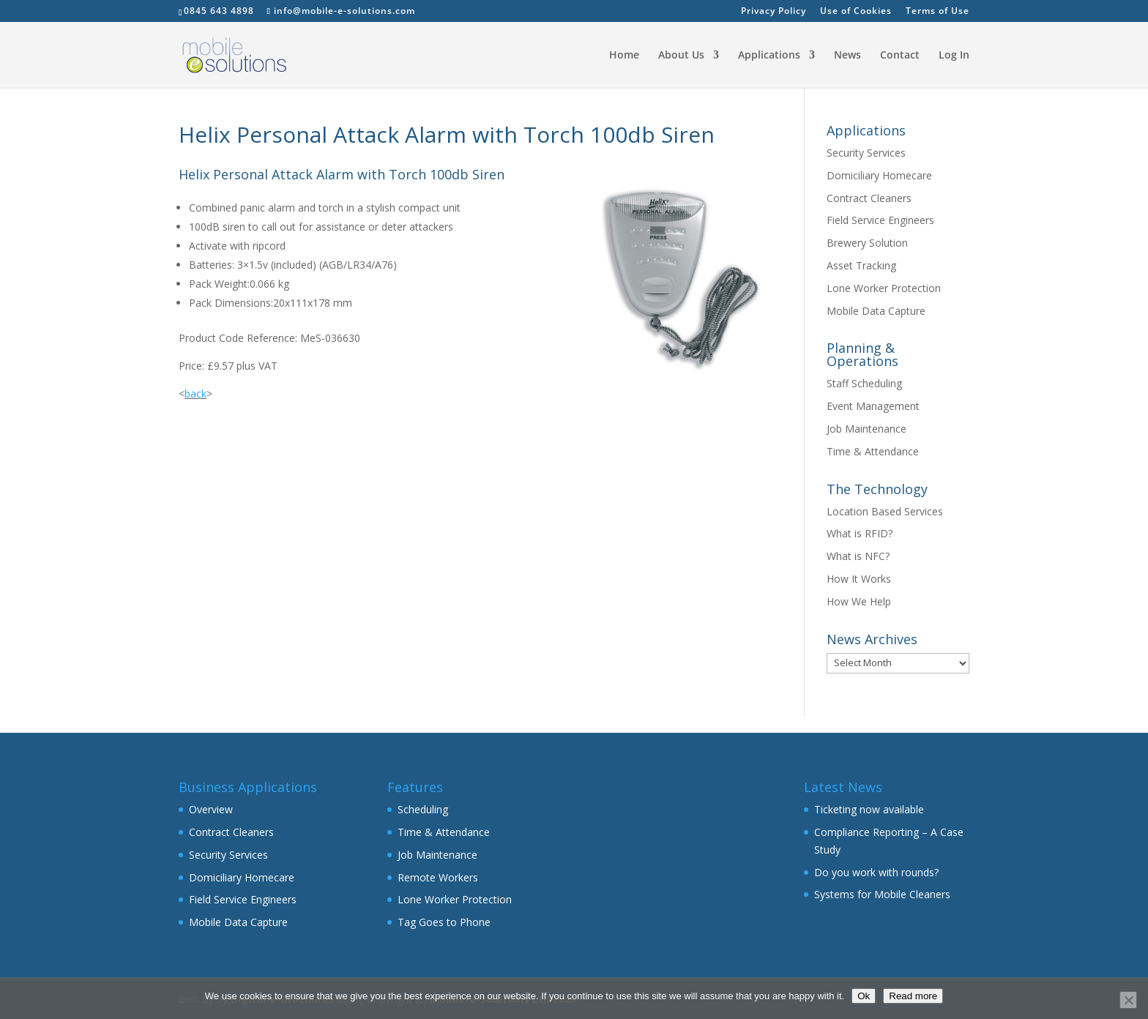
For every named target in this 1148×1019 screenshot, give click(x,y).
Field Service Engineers (880, 220)
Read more (913, 995)
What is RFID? (859, 533)
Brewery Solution (867, 243)
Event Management (873, 406)
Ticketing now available (869, 809)
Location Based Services (885, 511)
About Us (681, 55)
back (195, 393)
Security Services (866, 153)
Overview (211, 809)
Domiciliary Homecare (879, 175)
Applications (769, 55)
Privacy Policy (773, 12)
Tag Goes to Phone (444, 922)
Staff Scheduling (864, 383)
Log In (954, 55)
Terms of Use (937, 12)
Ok (863, 995)
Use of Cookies (856, 12)
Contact (900, 55)
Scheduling (423, 809)
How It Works (859, 579)
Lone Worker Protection (884, 288)
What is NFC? (858, 556)
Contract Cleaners (869, 198)
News (847, 55)
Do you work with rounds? (876, 872)
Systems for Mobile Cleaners (882, 894)
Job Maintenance (866, 429)
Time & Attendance (873, 451)
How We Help (859, 601)
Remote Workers (438, 877)
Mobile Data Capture (876, 311)
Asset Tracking (861, 265)
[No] (1128, 1000)
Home (624, 55)
